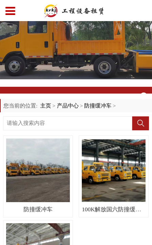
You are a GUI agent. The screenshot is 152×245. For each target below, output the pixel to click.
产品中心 (68, 106)
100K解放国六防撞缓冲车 (114, 209)
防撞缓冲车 (97, 106)
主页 (45, 106)
